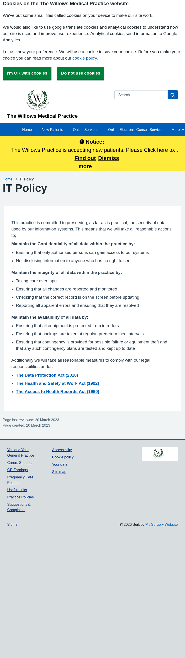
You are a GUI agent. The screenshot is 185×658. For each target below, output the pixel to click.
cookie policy (85, 58)
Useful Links (17, 490)
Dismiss (108, 158)
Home (27, 129)
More (178, 129)
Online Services (85, 129)
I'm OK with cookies (27, 73)
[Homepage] (58, 104)
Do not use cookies (80, 73)
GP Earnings (17, 470)
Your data (59, 464)
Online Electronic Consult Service (135, 129)
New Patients (52, 129)
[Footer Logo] (160, 454)
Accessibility (62, 450)
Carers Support (19, 462)
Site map (59, 471)
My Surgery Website (161, 524)
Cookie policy (63, 457)
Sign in (12, 524)
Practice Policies (20, 497)
